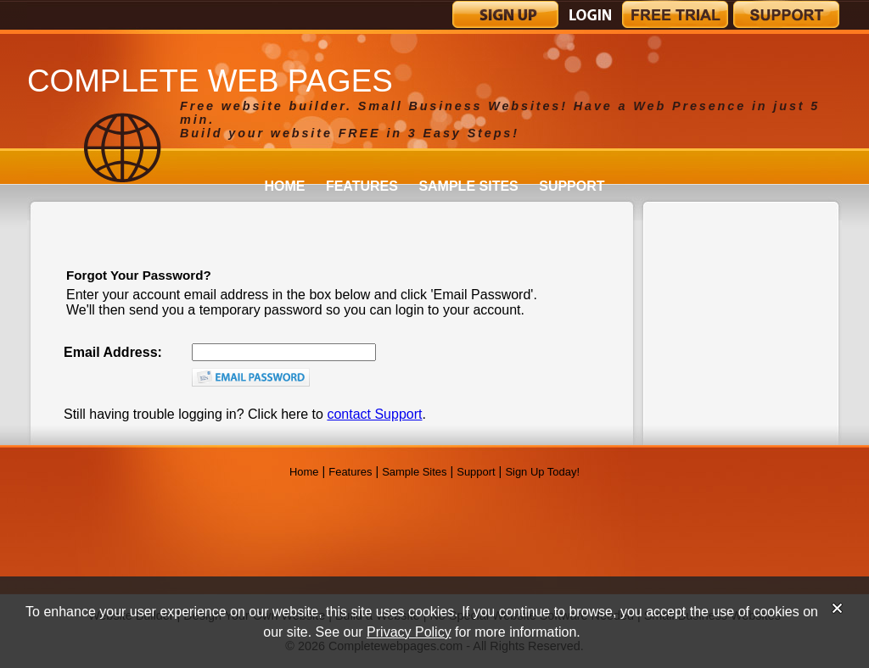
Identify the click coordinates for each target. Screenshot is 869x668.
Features (362, 186)
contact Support (374, 414)
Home (284, 186)
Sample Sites (468, 186)
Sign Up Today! (542, 471)
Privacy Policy (409, 632)
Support (571, 186)
